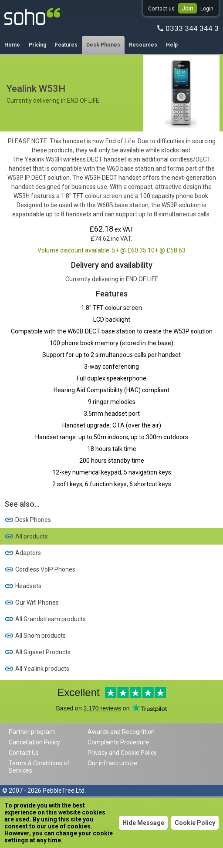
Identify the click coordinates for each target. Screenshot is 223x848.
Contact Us (24, 752)
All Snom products (35, 635)
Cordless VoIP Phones (39, 569)
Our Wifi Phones (31, 602)
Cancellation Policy (34, 742)
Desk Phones (103, 45)
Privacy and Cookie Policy (122, 752)
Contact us (161, 9)
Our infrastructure (112, 763)
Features (66, 45)
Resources (143, 45)
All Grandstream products (45, 619)
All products (26, 536)
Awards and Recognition (121, 731)
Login (206, 9)
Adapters (22, 553)
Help (172, 45)
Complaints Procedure (118, 742)
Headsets (22, 586)
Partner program (32, 731)
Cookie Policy (195, 822)
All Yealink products (36, 668)
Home (12, 45)
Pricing (37, 45)
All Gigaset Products (37, 652)
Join (187, 8)
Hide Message (143, 822)
